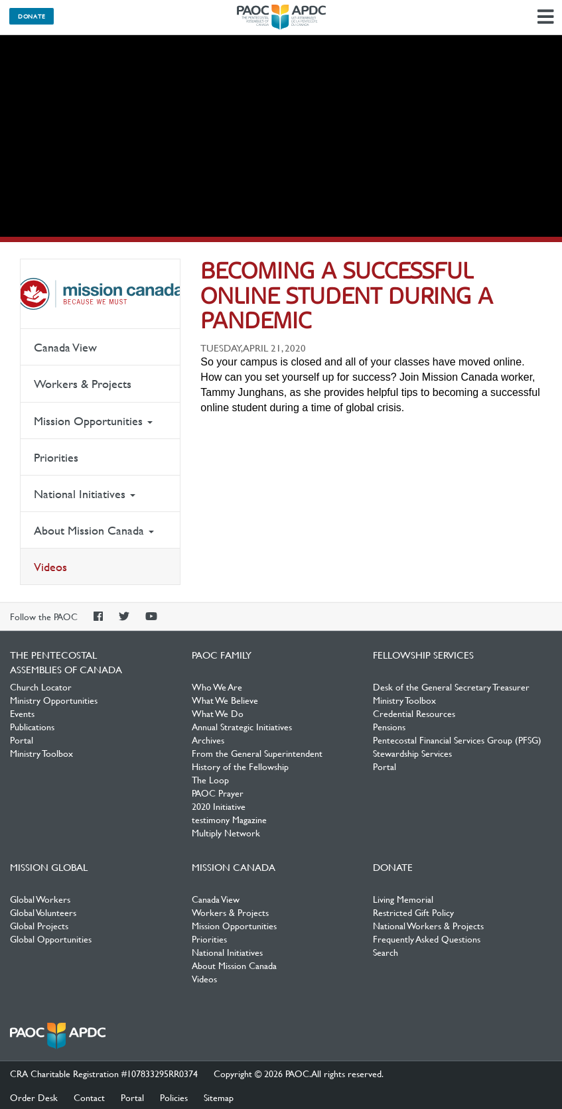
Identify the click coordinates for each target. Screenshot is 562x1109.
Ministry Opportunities (54, 700)
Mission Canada (100, 293)
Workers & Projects (82, 384)
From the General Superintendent (257, 753)
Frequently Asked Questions (426, 939)
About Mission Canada (94, 530)
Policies (174, 1097)
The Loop (210, 779)
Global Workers (40, 899)
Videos (50, 567)
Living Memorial (403, 899)
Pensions (389, 726)
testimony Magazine (229, 819)
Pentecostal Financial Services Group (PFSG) (457, 740)
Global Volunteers (43, 912)
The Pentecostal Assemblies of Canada (281, 17)
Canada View (65, 347)
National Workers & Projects (428, 925)
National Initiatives (84, 494)
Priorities (56, 457)
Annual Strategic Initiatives (242, 726)
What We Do (218, 713)
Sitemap (219, 1097)
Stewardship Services (412, 753)
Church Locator (41, 686)
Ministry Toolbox (41, 753)
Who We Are (217, 686)
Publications (32, 726)
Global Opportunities (51, 939)
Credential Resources (414, 713)
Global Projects (39, 925)
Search (385, 952)
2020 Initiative (219, 806)
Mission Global (49, 867)
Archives (208, 740)
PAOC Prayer (218, 793)
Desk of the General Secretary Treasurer (451, 686)
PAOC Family (221, 655)
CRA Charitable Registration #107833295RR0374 (104, 1073)
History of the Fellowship (240, 766)
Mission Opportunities (93, 421)
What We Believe (225, 700)
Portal (21, 740)
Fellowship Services (423, 655)
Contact (89, 1097)
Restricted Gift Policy (413, 912)
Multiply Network (226, 832)
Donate (31, 16)
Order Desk (34, 1097)
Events (22, 713)
